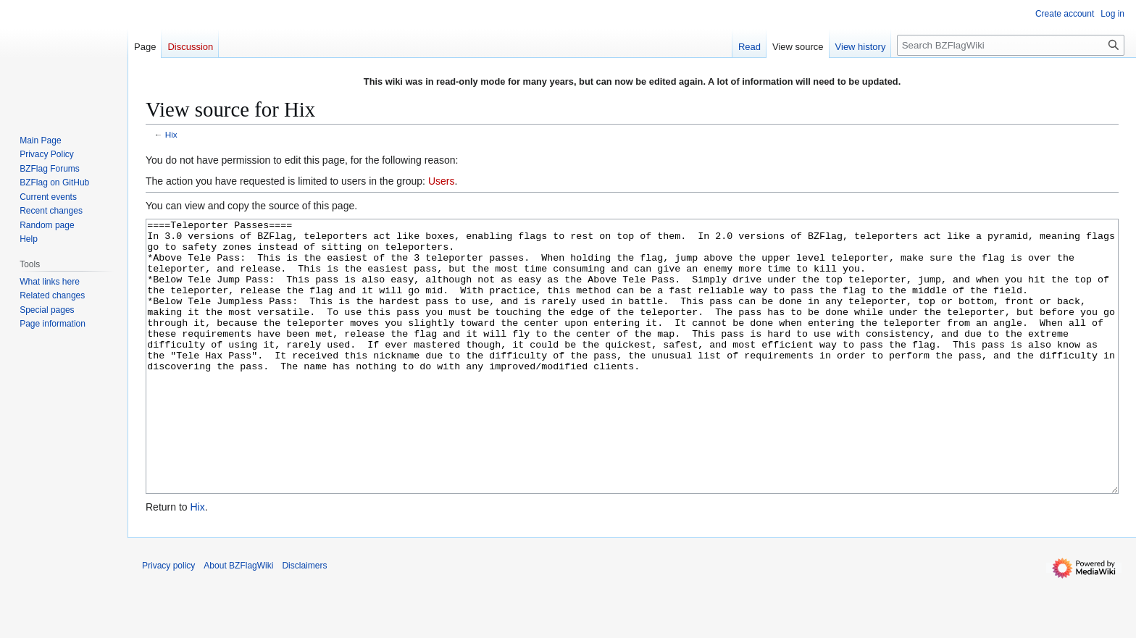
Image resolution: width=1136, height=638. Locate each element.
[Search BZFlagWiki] (1010, 45)
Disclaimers (304, 620)
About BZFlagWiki (238, 620)
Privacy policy (168, 620)
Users (441, 181)
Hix (171, 134)
